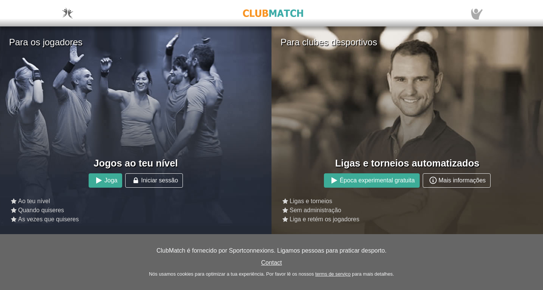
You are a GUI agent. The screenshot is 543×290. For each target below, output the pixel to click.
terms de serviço (333, 274)
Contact (271, 262)
